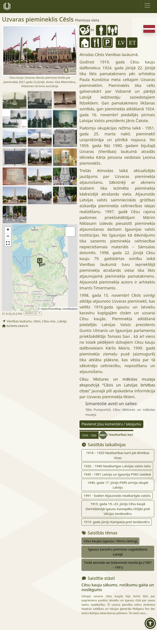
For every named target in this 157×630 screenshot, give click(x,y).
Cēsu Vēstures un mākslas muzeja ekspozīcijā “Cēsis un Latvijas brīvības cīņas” (117, 384)
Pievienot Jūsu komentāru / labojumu (111, 424)
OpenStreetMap (51, 308)
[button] (39, 263)
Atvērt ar (31, 313)
